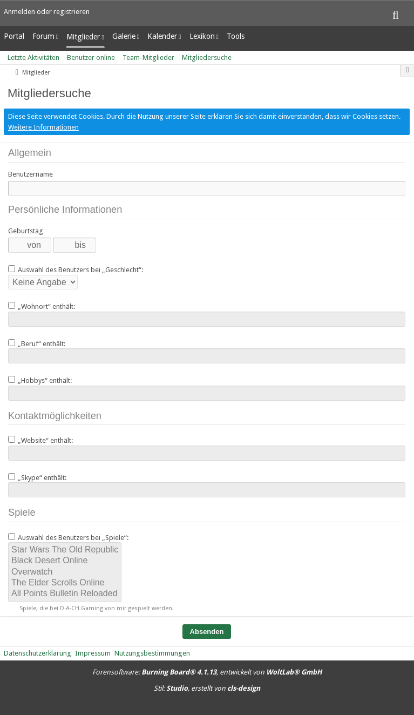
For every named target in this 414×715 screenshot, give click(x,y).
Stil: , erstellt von (207, 688)
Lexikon (202, 36)
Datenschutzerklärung (37, 653)
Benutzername (30, 174)
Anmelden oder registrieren (47, 12)
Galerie (123, 36)
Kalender (162, 36)
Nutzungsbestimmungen (152, 653)
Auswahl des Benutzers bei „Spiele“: (68, 537)
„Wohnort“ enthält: (41, 306)
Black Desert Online (64, 561)
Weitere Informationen (43, 127)
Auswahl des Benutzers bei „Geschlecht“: (75, 269)
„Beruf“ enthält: (36, 343)
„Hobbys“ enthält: (40, 380)
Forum (43, 36)
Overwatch (64, 572)
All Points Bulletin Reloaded (64, 594)
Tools (236, 36)
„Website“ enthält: (40, 440)
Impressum (93, 653)
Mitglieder (83, 36)
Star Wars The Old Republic (64, 550)
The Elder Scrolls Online (64, 583)
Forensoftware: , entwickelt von (207, 672)
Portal (14, 36)
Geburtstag (25, 231)
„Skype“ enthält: (37, 477)
